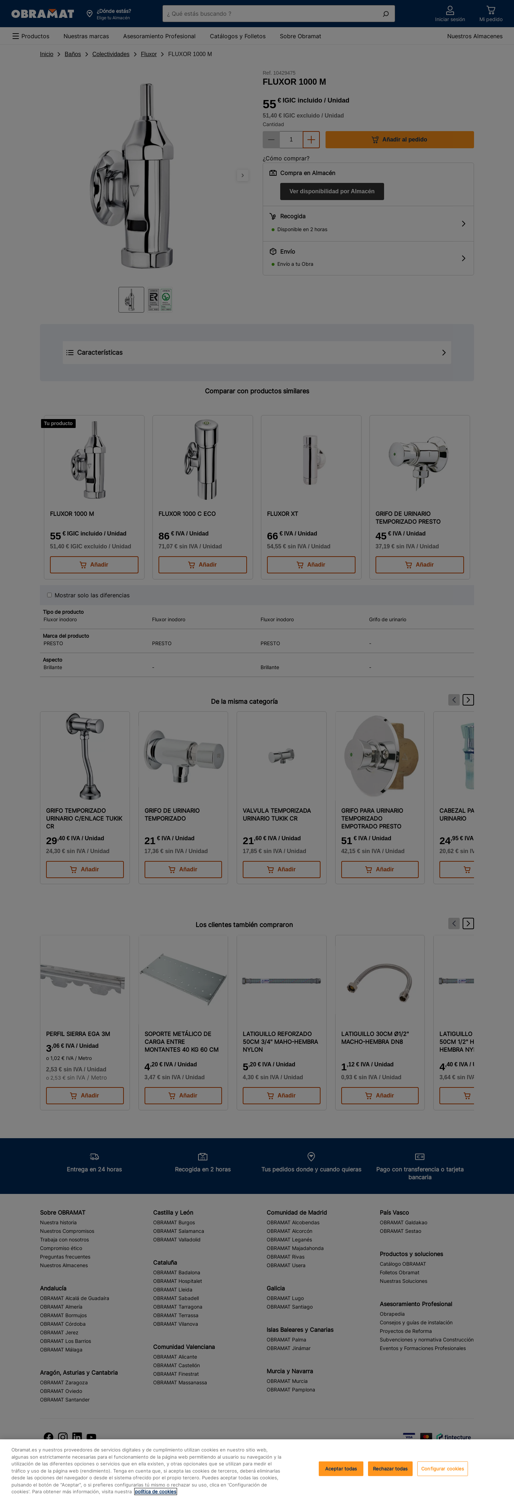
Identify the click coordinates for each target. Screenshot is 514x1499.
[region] (257, 1469)
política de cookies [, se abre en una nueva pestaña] (155, 1491)
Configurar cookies (442, 1468)
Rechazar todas (390, 1468)
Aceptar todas (341, 1468)
